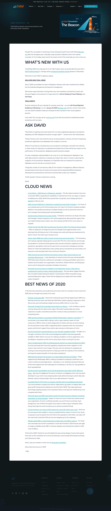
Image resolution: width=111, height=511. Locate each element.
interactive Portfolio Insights (60, 71)
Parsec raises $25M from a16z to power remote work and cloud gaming (51, 238)
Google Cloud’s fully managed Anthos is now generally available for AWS (51, 331)
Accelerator (74, 1)
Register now (62, 108)
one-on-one (51, 117)
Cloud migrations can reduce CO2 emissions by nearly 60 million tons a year (53, 410)
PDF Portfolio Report (32, 71)
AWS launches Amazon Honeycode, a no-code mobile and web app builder (52, 357)
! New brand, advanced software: (61, 1)
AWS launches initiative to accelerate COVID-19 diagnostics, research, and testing (54, 318)
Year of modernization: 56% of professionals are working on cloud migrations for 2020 (56, 343)
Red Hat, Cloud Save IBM (36, 298)
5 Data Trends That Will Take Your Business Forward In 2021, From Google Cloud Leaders (57, 227)
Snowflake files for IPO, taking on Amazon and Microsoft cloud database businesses (55, 382)
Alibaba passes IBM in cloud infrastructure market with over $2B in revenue (52, 421)
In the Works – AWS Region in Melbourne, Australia (44, 193)
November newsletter (59, 442)
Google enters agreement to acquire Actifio (42, 216)
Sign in (80, 6)
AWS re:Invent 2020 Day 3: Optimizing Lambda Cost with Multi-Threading (52, 204)
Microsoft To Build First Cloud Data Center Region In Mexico (47, 306)
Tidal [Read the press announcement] (49, 1)
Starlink (30, 201)
